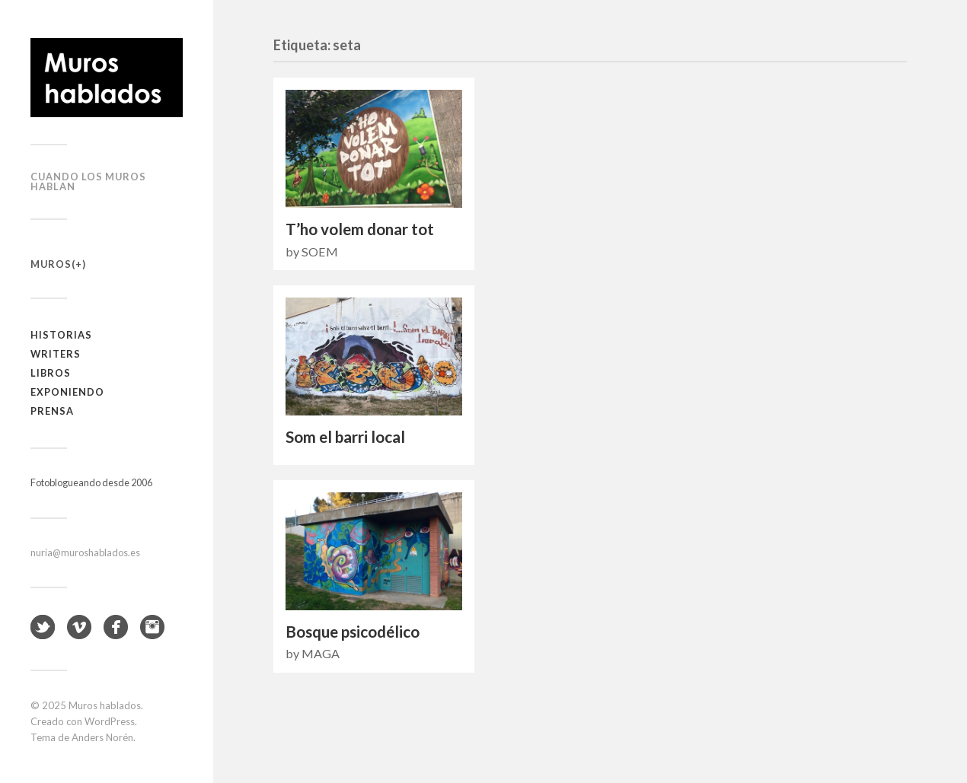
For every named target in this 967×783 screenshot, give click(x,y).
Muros (51, 264)
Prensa (52, 411)
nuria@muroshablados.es (85, 552)
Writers (55, 354)
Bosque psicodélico (353, 631)
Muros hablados (105, 705)
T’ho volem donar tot (360, 229)
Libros (50, 373)
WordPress (110, 721)
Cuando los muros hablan (88, 181)
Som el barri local (345, 437)
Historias (61, 335)
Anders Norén (102, 737)
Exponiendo (67, 392)
